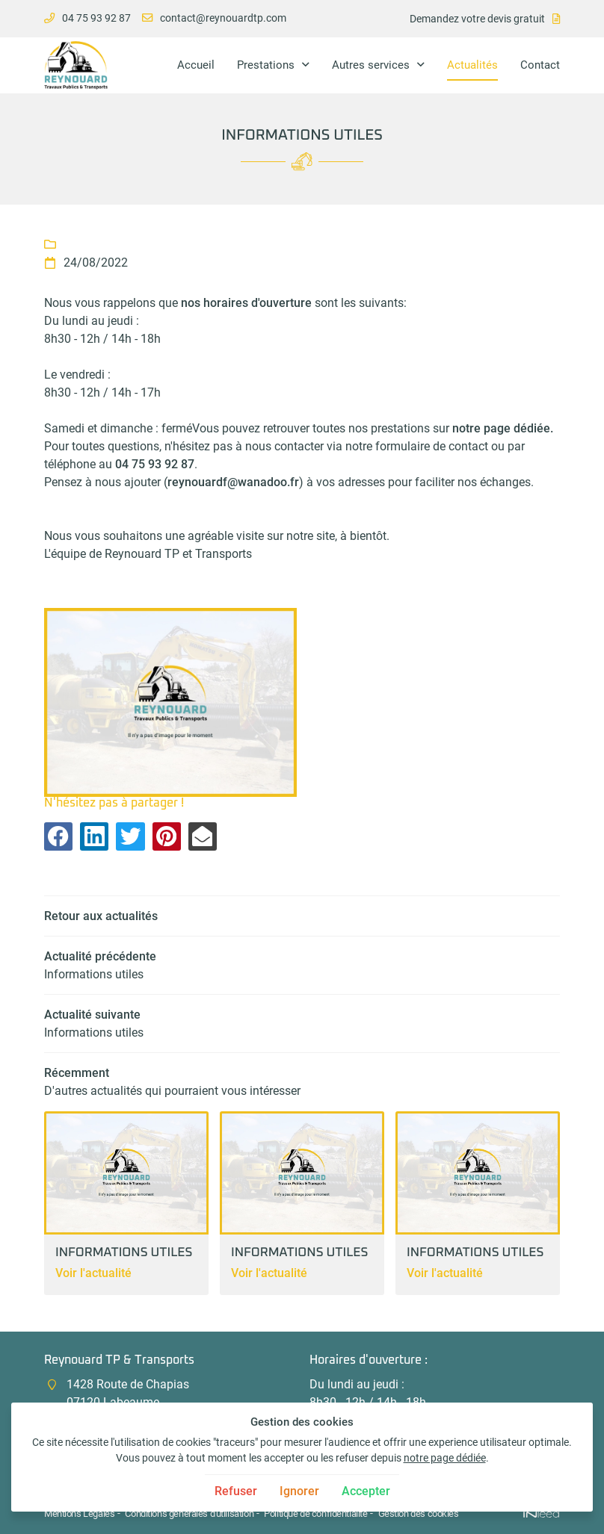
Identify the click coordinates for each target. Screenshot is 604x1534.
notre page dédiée (445, 1458)
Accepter (366, 1491)
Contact (540, 65)
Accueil (196, 65)
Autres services (371, 65)
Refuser (236, 1491)
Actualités (472, 65)
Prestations (266, 65)
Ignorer (299, 1491)
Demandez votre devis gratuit (477, 19)
